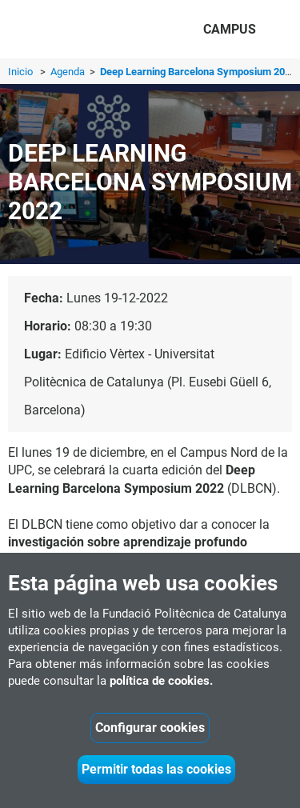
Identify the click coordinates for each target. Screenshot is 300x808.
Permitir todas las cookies (156, 769)
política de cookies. (161, 681)
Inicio (20, 72)
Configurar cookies (150, 727)
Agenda (68, 72)
